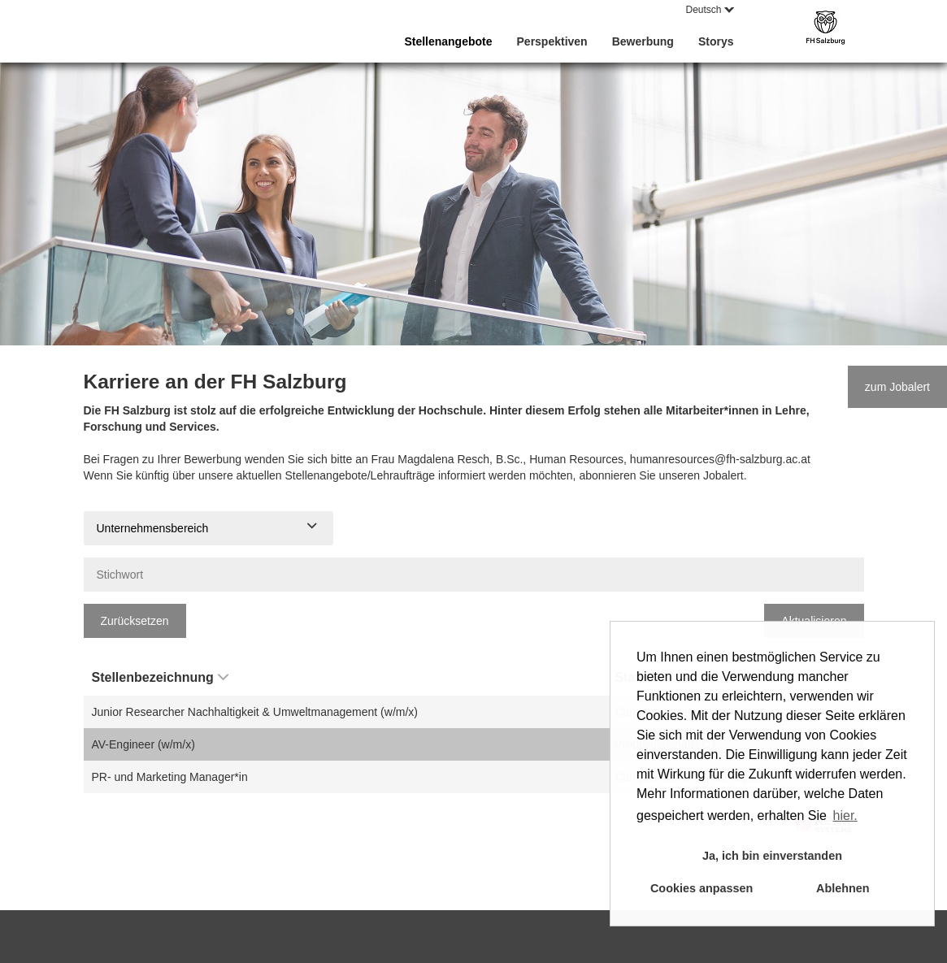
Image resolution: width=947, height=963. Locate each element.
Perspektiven (552, 41)
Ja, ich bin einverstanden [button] (772, 855)
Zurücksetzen (135, 620)
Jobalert (723, 475)
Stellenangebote (448, 41)
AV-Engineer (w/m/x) (143, 744)
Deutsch (709, 9)
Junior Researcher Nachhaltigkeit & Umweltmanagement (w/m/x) (255, 711)
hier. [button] (845, 815)
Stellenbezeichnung (160, 677)
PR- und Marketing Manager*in (170, 776)
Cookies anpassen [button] (701, 888)
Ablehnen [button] (843, 888)
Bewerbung (643, 41)
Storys (716, 41)
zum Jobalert (897, 386)
